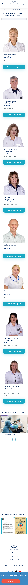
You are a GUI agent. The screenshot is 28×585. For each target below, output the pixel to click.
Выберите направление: (11, 15)
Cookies (16, 574)
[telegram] (8, 571)
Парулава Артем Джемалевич (10, 103)
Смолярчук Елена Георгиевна (10, 150)
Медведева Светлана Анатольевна (11, 339)
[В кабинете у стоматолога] (14, 424)
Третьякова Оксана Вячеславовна (11, 198)
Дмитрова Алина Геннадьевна (10, 55)
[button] (16, 439)
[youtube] (20, 571)
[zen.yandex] (16, 571)
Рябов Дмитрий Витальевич (10, 246)
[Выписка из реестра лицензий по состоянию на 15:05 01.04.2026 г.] (7, 525)
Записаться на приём (14, 67)
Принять (10, 581)
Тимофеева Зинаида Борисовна (11, 387)
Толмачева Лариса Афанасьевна (10, 292)
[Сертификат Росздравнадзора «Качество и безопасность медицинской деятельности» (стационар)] (20, 525)
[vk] (12, 571)
